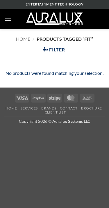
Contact (68, 108)
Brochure (91, 108)
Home (23, 39)
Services (29, 108)
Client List (55, 112)
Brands (48, 108)
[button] (7, 19)
